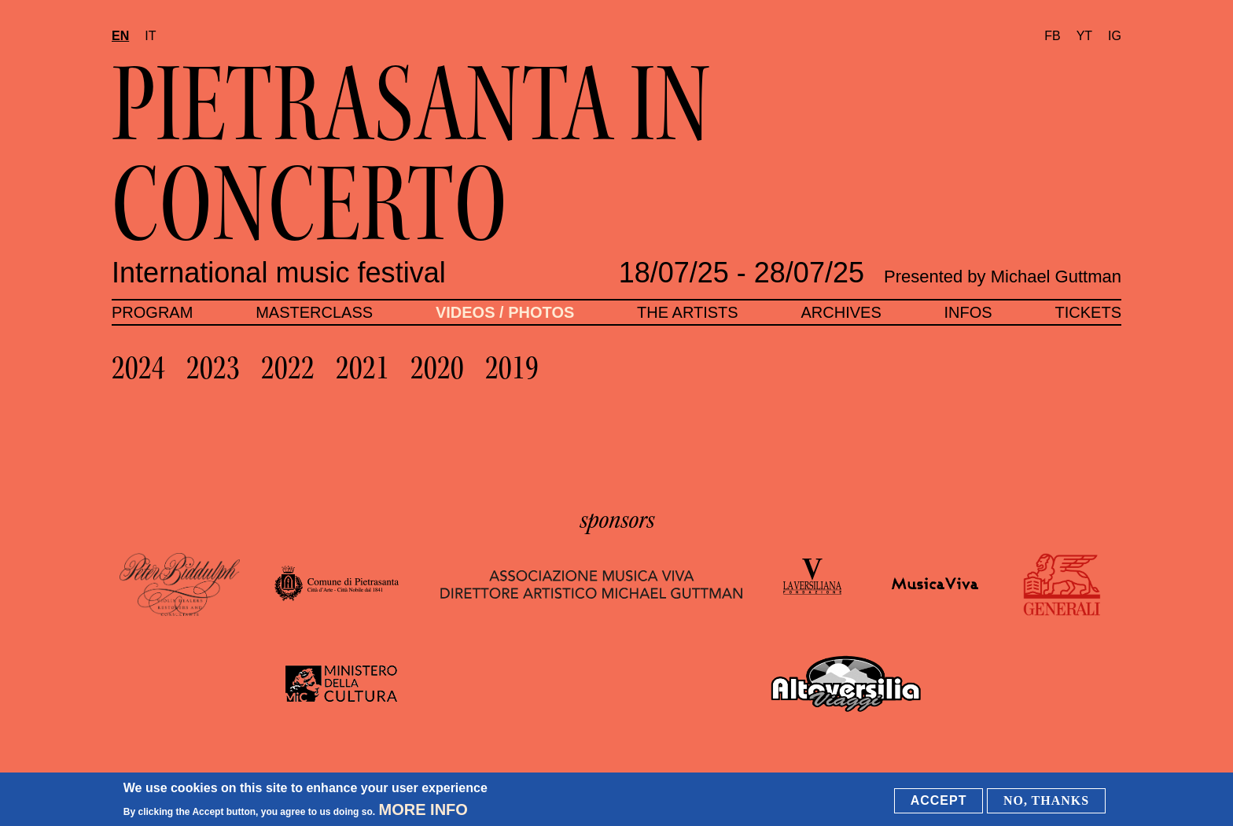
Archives (841, 312)
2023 (213, 368)
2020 (437, 368)
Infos (968, 312)
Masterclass (314, 312)
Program (152, 312)
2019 (512, 368)
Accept (939, 800)
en (120, 35)
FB (1052, 35)
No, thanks (1046, 800)
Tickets (1088, 312)
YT (1084, 35)
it (150, 35)
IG (1114, 35)
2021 (362, 368)
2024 (138, 368)
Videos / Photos (505, 312)
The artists (687, 312)
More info (423, 810)
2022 (288, 368)
